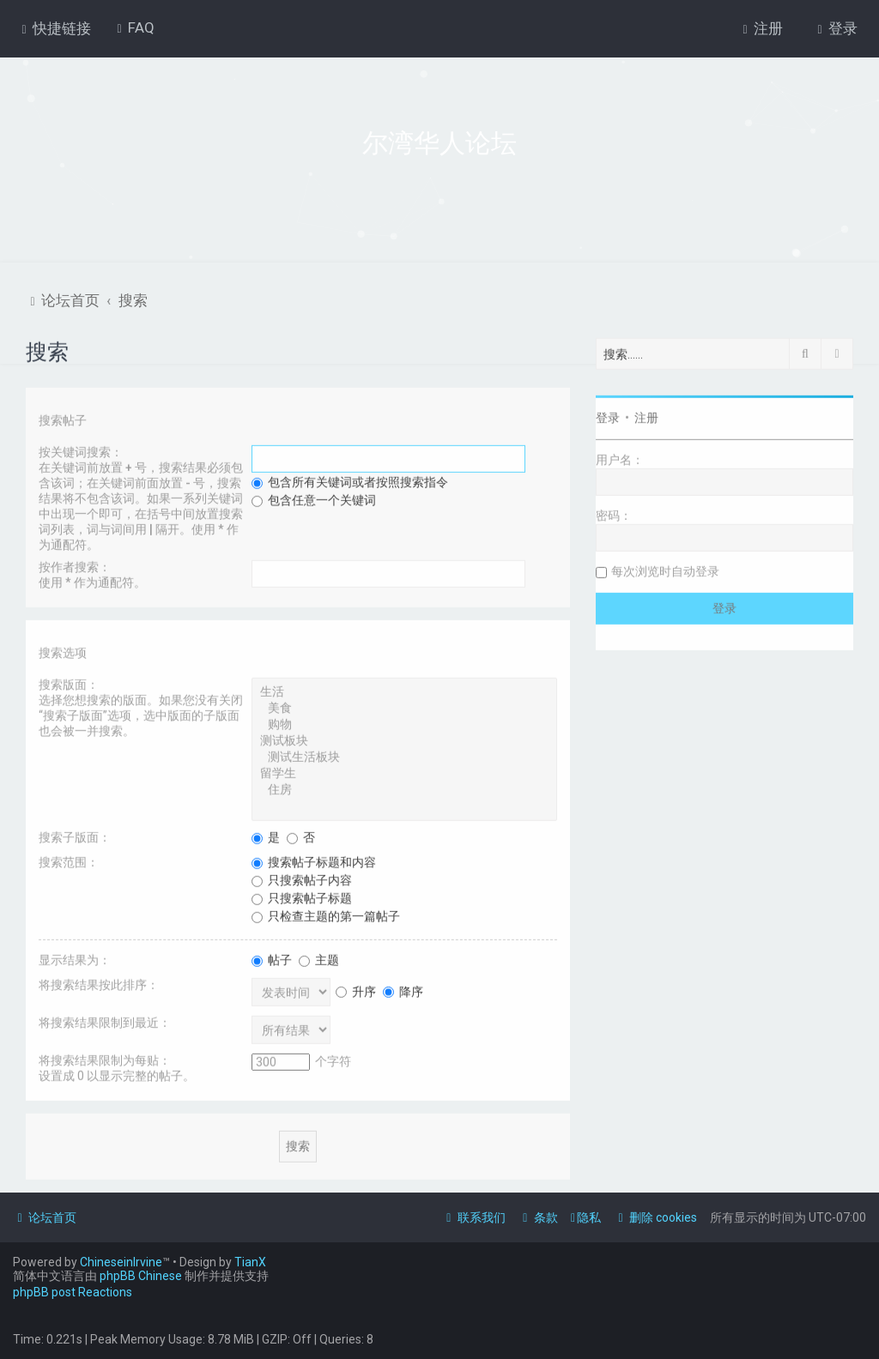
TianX (250, 1262)
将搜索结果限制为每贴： (105, 1059)
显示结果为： (75, 958)
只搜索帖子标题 (302, 896)
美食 (404, 707)
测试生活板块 (404, 756)
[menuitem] (133, 27)
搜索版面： (69, 683)
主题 (319, 958)
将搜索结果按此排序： (99, 983)
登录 (608, 416)
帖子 (272, 958)
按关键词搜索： (81, 450)
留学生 (404, 772)
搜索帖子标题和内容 (314, 860)
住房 (404, 789)
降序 (403, 989)
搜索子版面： (75, 836)
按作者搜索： (75, 565)
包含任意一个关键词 (314, 498)
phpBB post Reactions (72, 1292)
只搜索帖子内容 (302, 878)
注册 (646, 416)
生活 (404, 691)
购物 (404, 724)
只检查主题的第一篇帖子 (326, 914)
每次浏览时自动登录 (665, 570)
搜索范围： (69, 860)
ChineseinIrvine (121, 1262)
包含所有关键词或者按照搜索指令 (350, 480)
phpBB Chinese (141, 1276)
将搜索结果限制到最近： (105, 1021)
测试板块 (404, 740)
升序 (356, 989)
